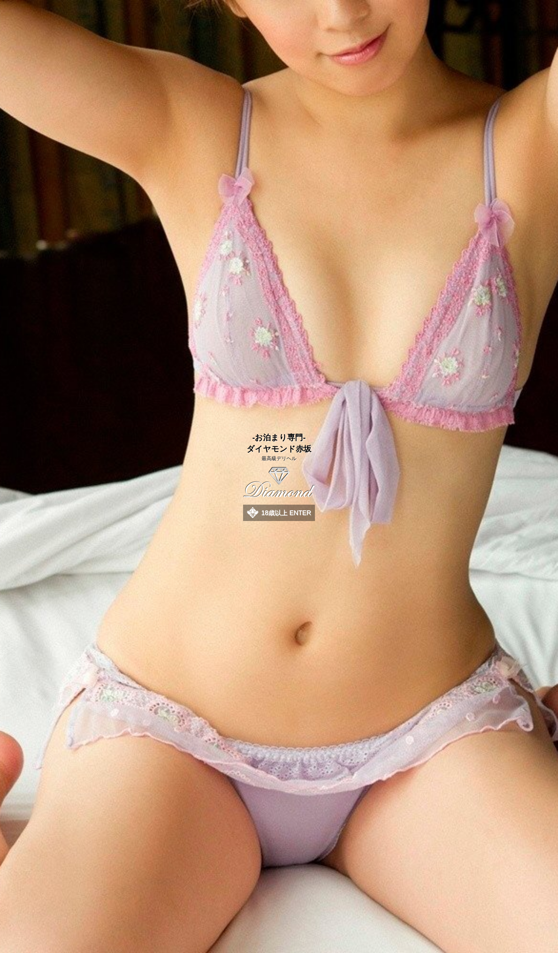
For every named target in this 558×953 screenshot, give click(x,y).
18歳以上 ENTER (286, 512)
